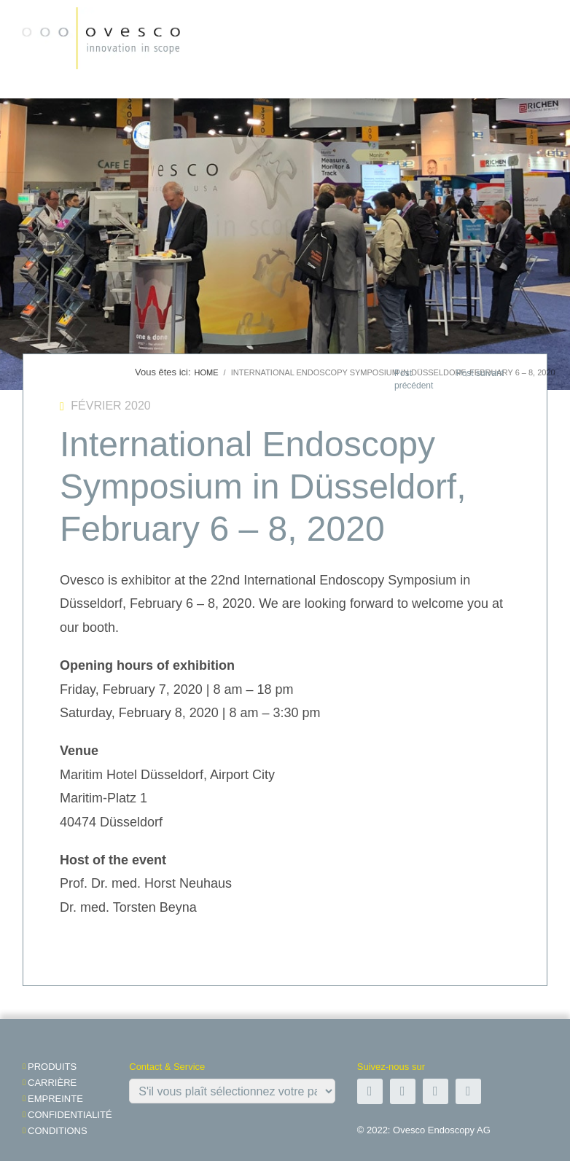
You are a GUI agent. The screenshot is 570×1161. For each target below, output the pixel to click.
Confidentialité (70, 1114)
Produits (52, 1066)
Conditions (57, 1130)
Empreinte (55, 1098)
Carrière (52, 1082)
